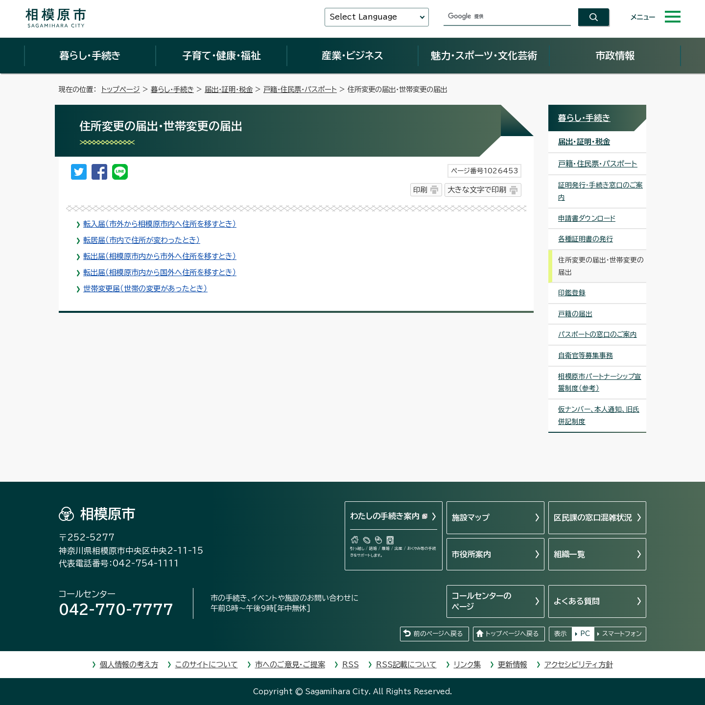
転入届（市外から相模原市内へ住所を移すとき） (159, 224)
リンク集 (467, 664)
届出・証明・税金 (229, 89)
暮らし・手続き (90, 55)
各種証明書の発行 (585, 238)
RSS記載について (406, 664)
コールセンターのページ (481, 601)
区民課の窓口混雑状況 (593, 517)
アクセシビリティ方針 (578, 664)
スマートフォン (622, 634)
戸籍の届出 (575, 313)
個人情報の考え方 (129, 664)
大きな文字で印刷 (476, 189)
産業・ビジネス (352, 55)
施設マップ (471, 517)
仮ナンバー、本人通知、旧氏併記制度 (598, 415)
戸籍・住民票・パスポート (300, 89)
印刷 (420, 189)
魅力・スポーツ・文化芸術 (484, 55)
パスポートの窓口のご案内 (597, 334)
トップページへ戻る (512, 634)
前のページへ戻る (438, 634)
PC (585, 634)
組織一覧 (569, 554)
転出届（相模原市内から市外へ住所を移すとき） (159, 256)
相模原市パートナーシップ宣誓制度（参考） (599, 382)
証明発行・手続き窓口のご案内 (600, 191)
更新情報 (512, 664)
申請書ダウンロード (586, 218)
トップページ (120, 89)
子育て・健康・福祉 (221, 55)
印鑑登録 (572, 292)
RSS (350, 664)
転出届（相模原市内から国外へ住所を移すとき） (159, 272)
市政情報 (614, 55)
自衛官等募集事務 (585, 355)
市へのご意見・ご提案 (290, 664)
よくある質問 (577, 601)
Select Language (363, 17)
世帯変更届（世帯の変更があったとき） (145, 288)
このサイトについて (206, 664)
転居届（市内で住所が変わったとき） (141, 240)
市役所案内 (471, 554)
